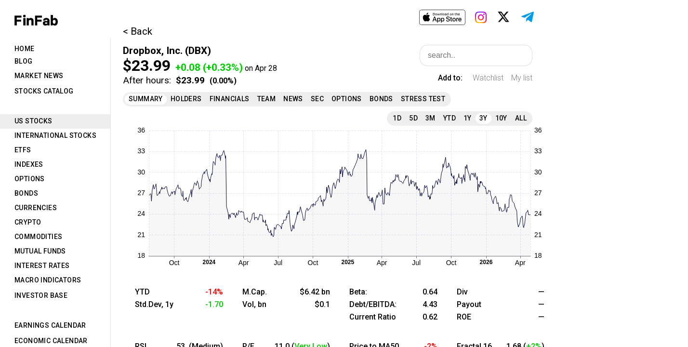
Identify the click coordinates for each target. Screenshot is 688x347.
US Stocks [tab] (33, 121)
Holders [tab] (186, 99)
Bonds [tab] (26, 193)
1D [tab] (397, 118)
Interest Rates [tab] (42, 265)
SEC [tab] (317, 99)
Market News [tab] (38, 76)
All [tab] (521, 118)
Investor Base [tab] (40, 295)
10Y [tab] (501, 118)
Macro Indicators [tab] (47, 280)
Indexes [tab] (28, 164)
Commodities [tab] (38, 236)
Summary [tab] (146, 99)
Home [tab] (24, 49)
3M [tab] (430, 118)
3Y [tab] (483, 118)
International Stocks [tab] (55, 135)
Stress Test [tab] (423, 99)
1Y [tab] (467, 118)
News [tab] (293, 99)
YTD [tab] (449, 118)
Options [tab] (29, 179)
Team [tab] (266, 99)
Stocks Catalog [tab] (44, 91)
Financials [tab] (230, 99)
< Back (137, 31)
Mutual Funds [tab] (40, 251)
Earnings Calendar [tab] (50, 325)
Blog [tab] (23, 61)
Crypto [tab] (27, 222)
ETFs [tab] (22, 150)
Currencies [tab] (35, 208)
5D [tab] (413, 118)
